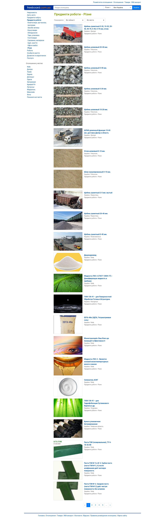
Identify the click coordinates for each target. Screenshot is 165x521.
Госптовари (32, 38)
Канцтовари (32, 30)
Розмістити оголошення (102, 2)
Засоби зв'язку (33, 28)
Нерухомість (32, 13)
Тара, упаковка (33, 35)
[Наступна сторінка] (110, 505)
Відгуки (86, 516)
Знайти (136, 8)
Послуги (30, 58)
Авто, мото (31, 15)
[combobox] (122, 8)
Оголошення (118, 2)
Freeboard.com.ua (39, 7)
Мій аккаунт (136, 2)
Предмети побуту (34, 18)
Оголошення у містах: (34, 63)
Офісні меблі (32, 45)
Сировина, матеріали (36, 40)
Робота (30, 51)
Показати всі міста (34, 97)
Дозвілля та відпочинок (36, 56)
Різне (107, 7)
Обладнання (32, 33)
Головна (41, 516)
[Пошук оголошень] (78, 8)
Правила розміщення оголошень (103, 516)
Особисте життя (33, 53)
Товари (127, 2)
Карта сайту (122, 516)
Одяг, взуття (32, 43)
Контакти (78, 516)
